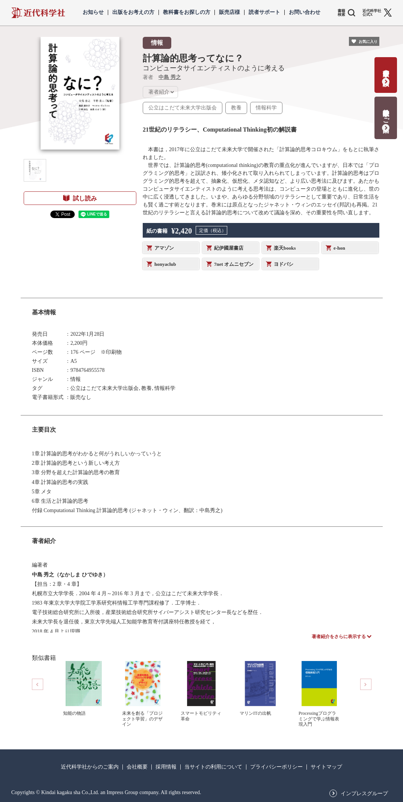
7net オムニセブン (234, 264)
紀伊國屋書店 (228, 248)
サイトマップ (326, 767)
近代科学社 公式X (371, 13)
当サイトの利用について (213, 767)
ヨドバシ (283, 264)
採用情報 (166, 767)
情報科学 (266, 108)
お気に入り (368, 41)
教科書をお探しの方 (186, 12)
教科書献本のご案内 (385, 113)
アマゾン (164, 248)
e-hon (339, 248)
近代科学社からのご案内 (90, 767)
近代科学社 (38, 13)
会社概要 (137, 767)
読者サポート (264, 12)
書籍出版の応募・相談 (385, 70)
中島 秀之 (169, 77)
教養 (236, 108)
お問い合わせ (304, 12)
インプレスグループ (364, 793)
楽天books (285, 248)
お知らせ (93, 12)
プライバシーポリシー (276, 767)
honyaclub (165, 264)
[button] (35, 170)
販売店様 (229, 12)
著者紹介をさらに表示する (339, 636)
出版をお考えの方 (133, 12)
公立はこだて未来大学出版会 (182, 108)
